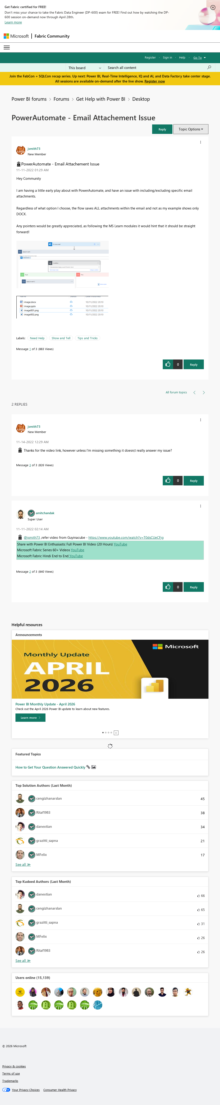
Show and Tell (61, 337)
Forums (61, 98)
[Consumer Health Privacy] (60, 1090)
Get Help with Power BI (100, 98)
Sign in (167, 57)
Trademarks (10, 1081)
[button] (162, 129)
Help (182, 57)
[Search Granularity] (85, 67)
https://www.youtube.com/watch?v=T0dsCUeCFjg (126, 537)
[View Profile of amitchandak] (45, 512)
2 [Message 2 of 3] (30, 571)
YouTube (120, 544)
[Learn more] (30, 717)
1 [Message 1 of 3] (30, 349)
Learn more (13, 22)
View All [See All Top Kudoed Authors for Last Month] (23, 960)
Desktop (141, 98)
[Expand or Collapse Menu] (6, 47)
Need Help (37, 337)
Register (150, 57)
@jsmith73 (32, 537)
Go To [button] (197, 57)
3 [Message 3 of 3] (30, 465)
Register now (155, 81)
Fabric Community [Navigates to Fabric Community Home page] (52, 36)
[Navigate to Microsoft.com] (16, 36)
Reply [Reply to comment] (194, 481)
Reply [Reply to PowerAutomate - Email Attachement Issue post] (194, 364)
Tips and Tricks (88, 337)
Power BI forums (29, 98)
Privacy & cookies (14, 1066)
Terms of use (11, 1073)
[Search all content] (159, 67)
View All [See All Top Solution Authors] (23, 864)
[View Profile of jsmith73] (34, 148)
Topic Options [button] (189, 129)
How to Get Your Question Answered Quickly (50, 767)
